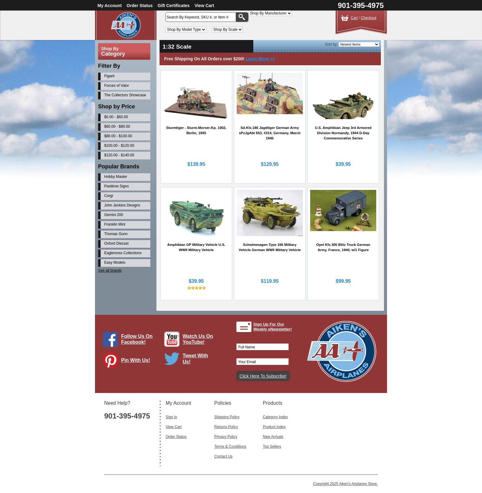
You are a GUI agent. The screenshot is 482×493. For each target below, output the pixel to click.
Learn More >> (260, 58)
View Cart (204, 5)
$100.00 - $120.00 (119, 145)
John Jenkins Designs (122, 205)
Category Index (275, 417)
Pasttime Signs (116, 186)
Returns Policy (226, 427)
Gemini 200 (113, 215)
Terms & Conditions (230, 446)
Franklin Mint (114, 224)
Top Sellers (272, 446)
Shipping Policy (226, 417)
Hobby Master (115, 176)
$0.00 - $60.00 (116, 117)
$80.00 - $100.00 (118, 136)
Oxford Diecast (116, 243)
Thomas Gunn (116, 234)
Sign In (171, 417)
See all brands (110, 270)
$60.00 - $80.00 (117, 126)
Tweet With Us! (195, 358)
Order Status (140, 5)
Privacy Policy (225, 437)
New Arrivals (273, 437)
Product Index (274, 427)
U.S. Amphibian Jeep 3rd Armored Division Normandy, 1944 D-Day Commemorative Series (343, 133)
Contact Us (223, 456)
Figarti (109, 76)
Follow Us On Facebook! (136, 339)
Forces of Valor (116, 85)
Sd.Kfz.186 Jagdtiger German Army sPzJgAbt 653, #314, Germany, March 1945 (269, 133)
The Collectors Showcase (125, 95)
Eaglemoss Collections (122, 253)
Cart (354, 18)
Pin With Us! (135, 360)
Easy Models (114, 262)
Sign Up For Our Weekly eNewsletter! (272, 326)
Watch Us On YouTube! (198, 339)
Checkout (369, 18)
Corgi (108, 196)
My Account (109, 5)
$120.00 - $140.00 (119, 155)
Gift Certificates (174, 5)
